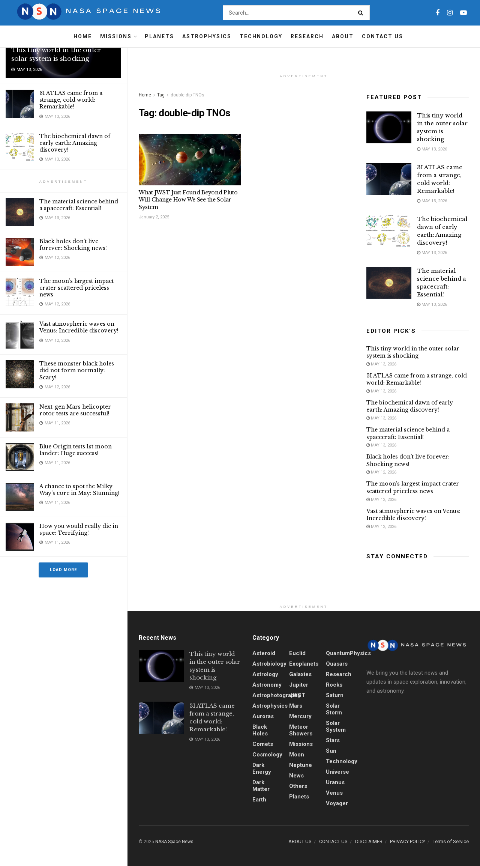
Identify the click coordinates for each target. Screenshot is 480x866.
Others (298, 786)
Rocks (334, 684)
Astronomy (267, 684)
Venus (334, 792)
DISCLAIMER (368, 841)
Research (307, 36)
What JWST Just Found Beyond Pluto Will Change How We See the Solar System (188, 199)
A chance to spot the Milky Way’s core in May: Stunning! (79, 489)
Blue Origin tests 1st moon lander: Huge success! (75, 450)
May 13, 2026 (432, 149)
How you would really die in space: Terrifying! (78, 529)
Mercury (300, 716)
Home (83, 36)
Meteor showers (300, 730)
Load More (63, 569)
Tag (161, 95)
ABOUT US (300, 841)
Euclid (297, 653)
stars (333, 740)
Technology (261, 36)
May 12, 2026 (381, 472)
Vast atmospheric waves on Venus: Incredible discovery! (78, 327)
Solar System (336, 726)
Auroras (263, 716)
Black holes (260, 730)
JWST (297, 695)
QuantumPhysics (348, 653)
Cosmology (267, 754)
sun (331, 750)
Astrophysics (206, 36)
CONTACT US (333, 841)
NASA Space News (174, 841)
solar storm (334, 709)
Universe (337, 771)
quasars (337, 663)
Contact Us (382, 36)
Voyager (337, 803)
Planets (159, 36)
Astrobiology (269, 663)
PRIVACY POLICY (407, 841)
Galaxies (300, 674)
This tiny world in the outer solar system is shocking (56, 54)
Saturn (335, 695)
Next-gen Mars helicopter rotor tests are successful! (75, 410)
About (343, 36)
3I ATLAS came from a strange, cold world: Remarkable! (70, 100)
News (296, 775)
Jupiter (298, 684)
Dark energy (261, 768)
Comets (262, 744)
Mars (295, 705)
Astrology (265, 674)
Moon (296, 754)
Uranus (335, 782)
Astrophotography (276, 695)
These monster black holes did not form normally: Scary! (76, 370)
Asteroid (263, 653)
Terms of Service (451, 841)
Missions (116, 36)
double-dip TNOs (187, 95)
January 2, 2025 (154, 217)
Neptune (300, 765)
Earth (259, 799)
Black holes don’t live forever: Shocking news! (73, 244)
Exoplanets (303, 663)
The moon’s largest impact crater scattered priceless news (76, 288)
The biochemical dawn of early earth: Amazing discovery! (74, 143)
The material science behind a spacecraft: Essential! (78, 205)
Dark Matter (261, 785)
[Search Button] (362, 12)
